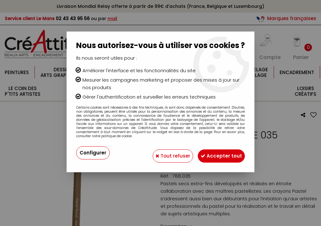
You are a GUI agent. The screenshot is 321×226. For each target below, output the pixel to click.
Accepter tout (218, 152)
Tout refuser (164, 152)
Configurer (94, 152)
